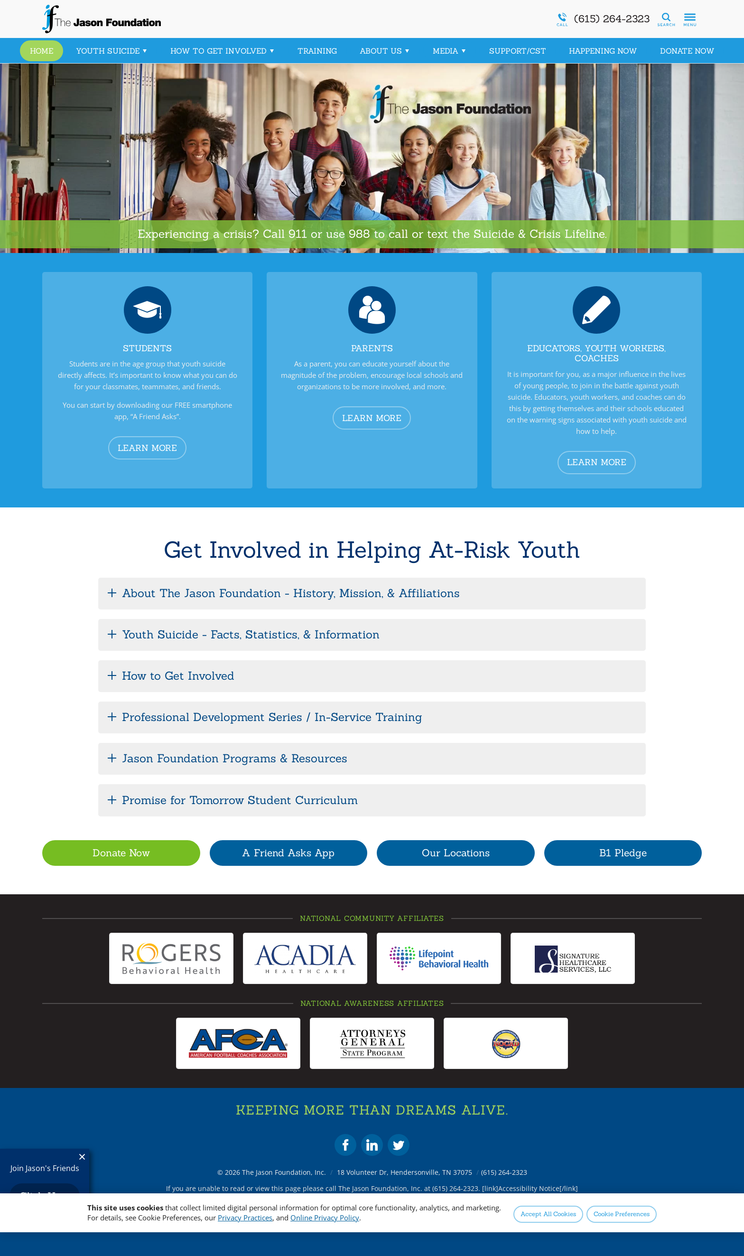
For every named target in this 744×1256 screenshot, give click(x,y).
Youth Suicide (112, 51)
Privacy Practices (245, 1217)
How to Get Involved (222, 51)
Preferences (622, 1214)
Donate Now (687, 51)
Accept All (548, 1214)
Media (449, 51)
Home (41, 51)
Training (317, 51)
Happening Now (603, 51)
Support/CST (517, 51)
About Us (385, 51)
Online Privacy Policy (324, 1217)
